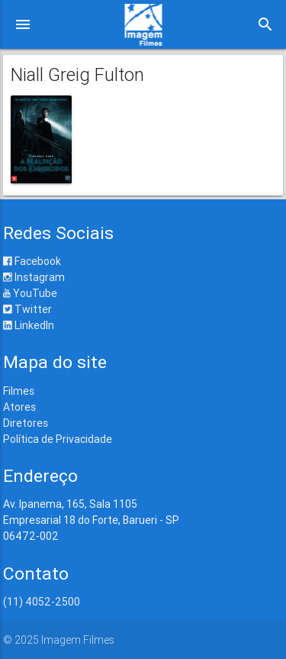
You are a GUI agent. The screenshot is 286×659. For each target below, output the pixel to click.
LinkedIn (28, 325)
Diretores (25, 423)
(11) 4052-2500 (41, 602)
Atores (19, 407)
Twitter (27, 309)
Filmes (18, 391)
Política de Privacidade (57, 439)
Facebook (32, 261)
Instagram (34, 277)
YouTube (30, 293)
